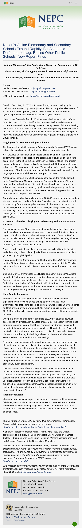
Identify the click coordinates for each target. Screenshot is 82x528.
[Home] (41, 22)
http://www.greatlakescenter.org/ (35, 472)
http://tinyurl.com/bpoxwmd (45, 96)
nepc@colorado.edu (33, 493)
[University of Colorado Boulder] (22, 507)
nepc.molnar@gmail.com (43, 91)
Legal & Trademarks (16, 517)
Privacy (31, 517)
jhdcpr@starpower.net (44, 88)
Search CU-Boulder (15, 520)
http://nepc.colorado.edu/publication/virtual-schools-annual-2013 (34, 427)
